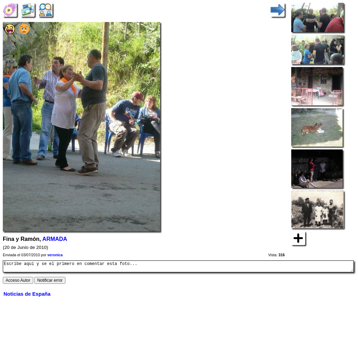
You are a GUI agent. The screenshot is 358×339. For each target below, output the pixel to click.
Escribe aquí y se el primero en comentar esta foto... (178, 267)
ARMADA (54, 239)
